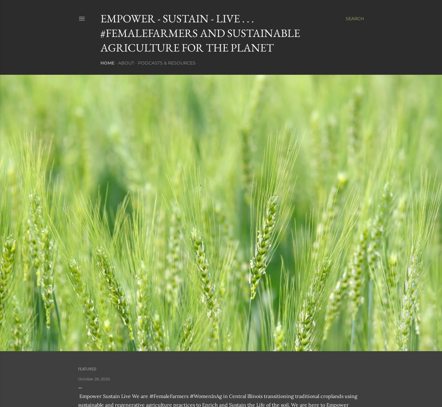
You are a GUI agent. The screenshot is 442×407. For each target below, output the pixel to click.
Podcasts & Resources (167, 63)
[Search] (355, 18)
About (126, 63)
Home (107, 63)
